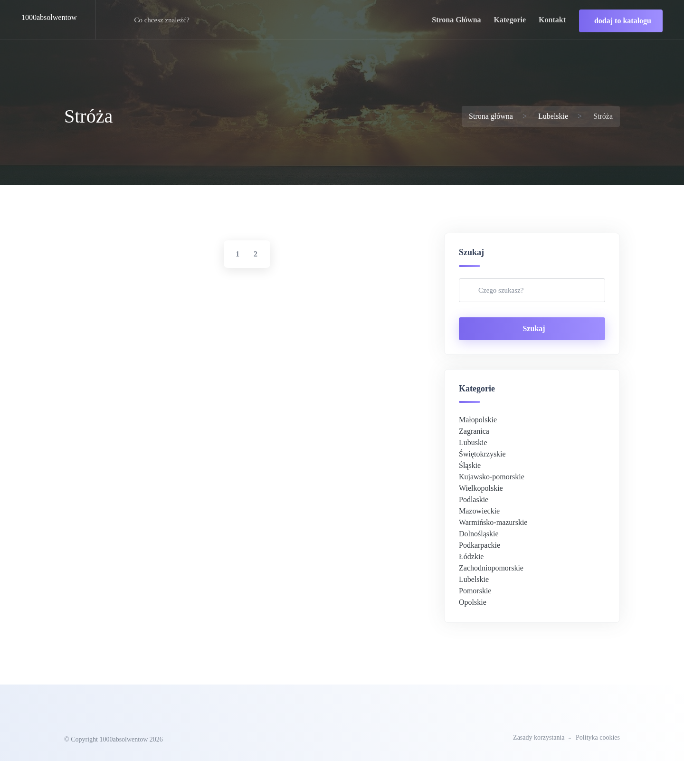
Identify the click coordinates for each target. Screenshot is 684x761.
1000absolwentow (48, 17)
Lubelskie (553, 116)
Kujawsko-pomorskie (491, 477)
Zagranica (474, 431)
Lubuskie (473, 442)
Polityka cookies (598, 737)
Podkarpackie (479, 545)
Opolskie (472, 602)
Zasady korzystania (538, 737)
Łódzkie (471, 556)
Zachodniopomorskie (491, 568)
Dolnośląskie (479, 534)
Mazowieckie (479, 511)
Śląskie (470, 465)
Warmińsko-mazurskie (493, 522)
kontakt (552, 20)
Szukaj (533, 328)
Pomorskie (475, 591)
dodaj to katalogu (622, 21)
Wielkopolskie (481, 488)
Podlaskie (473, 499)
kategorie (510, 20)
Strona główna (491, 116)
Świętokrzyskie (482, 454)
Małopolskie (478, 420)
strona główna (456, 20)
